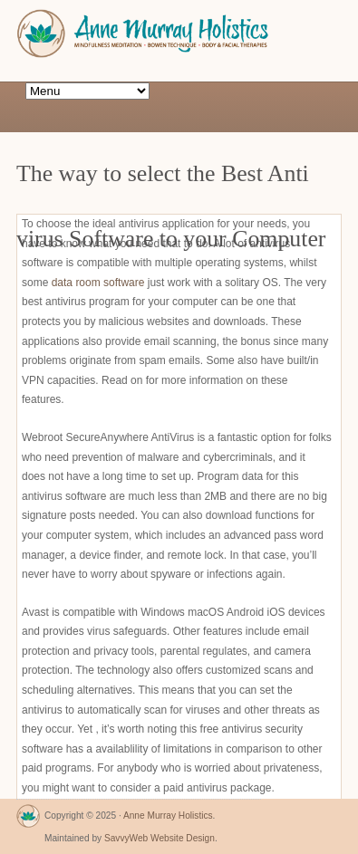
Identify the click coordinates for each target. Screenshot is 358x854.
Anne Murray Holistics (168, 815)
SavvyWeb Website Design (159, 838)
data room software (98, 282)
